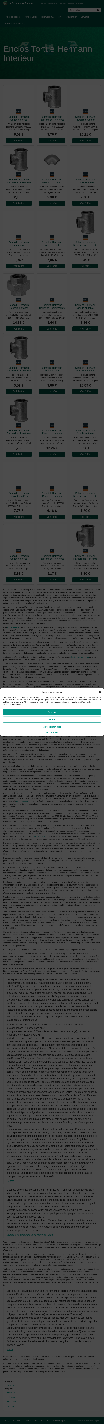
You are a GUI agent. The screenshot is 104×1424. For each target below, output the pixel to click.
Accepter (52, 712)
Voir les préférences (52, 727)
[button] (100, 692)
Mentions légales (52, 732)
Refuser (52, 719)
